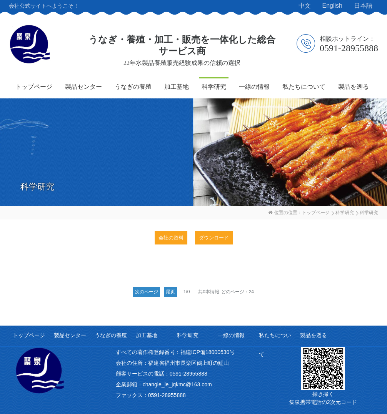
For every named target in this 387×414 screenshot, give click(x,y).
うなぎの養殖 (133, 86)
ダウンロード (214, 238)
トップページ (33, 86)
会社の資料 (170, 238)
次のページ (146, 291)
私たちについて (303, 86)
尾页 (170, 291)
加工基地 (176, 86)
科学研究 (214, 86)
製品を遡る (353, 86)
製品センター (83, 86)
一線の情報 (254, 86)
